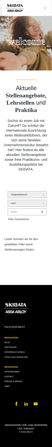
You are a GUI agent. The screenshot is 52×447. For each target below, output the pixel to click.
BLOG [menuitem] (7, 342)
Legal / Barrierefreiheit (37, 425)
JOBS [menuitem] (7, 386)
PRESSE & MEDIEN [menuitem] (13, 381)
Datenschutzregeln (13, 425)
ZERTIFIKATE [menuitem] (10, 347)
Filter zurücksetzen (18, 219)
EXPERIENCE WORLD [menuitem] (14, 352)
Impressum (29, 428)
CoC (20, 428)
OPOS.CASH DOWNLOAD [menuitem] (16, 357)
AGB (24, 425)
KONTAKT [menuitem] (8, 376)
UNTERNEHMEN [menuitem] (12, 372)
